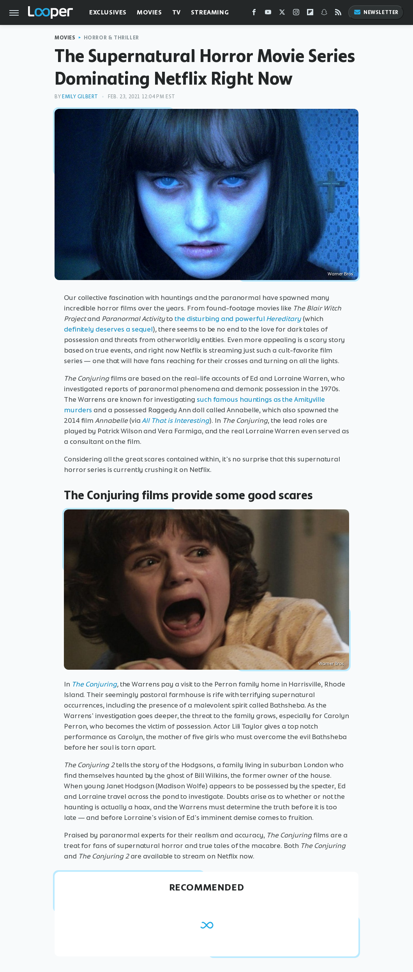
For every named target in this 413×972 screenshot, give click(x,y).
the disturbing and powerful (220, 318)
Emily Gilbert (80, 96)
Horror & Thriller (111, 37)
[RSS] (338, 13)
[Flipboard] (310, 13)
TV (176, 12)
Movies (149, 12)
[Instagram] (296, 13)
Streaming (210, 12)
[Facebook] (254, 13)
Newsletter (376, 12)
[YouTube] (268, 13)
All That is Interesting (175, 420)
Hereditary (283, 318)
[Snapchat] (324, 13)
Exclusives (108, 12)
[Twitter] (282, 13)
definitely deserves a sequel (108, 329)
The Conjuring (94, 684)
